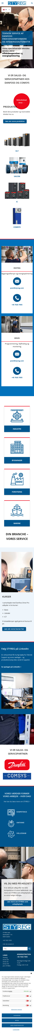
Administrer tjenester (16, 1009)
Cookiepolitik (16, 1029)
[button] (31, 973)
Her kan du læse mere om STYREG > (17, 801)
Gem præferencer (17, 1025)
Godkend (17, 1015)
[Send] (29, 948)
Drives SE (5, 962)
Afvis (17, 1020)
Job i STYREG (6, 966)
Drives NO (6, 964)
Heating (5, 957)
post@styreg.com (17, 288)
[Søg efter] (32, 3)
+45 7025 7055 (17, 305)
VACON (17, 176)
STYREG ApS (6, 932)
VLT (16, 151)
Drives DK (6, 959)
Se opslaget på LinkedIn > (11, 667)
